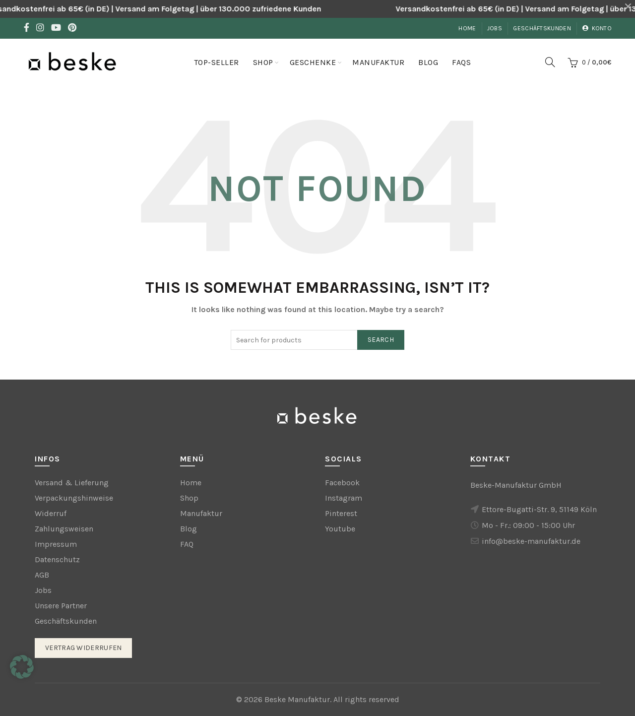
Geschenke (313, 62)
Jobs (494, 28)
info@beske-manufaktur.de (531, 541)
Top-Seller (216, 62)
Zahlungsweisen (64, 528)
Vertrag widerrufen (83, 648)
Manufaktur (378, 62)
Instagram (343, 498)
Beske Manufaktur (297, 699)
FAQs (461, 62)
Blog (428, 62)
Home (467, 28)
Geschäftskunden (542, 28)
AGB (42, 575)
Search (381, 339)
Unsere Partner (61, 605)
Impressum (56, 544)
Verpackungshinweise (74, 498)
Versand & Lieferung (72, 482)
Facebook (342, 482)
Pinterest (341, 513)
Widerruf (50, 513)
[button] (22, 667)
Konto (597, 28)
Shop (263, 62)
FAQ (186, 544)
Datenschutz (57, 559)
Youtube (340, 528)
